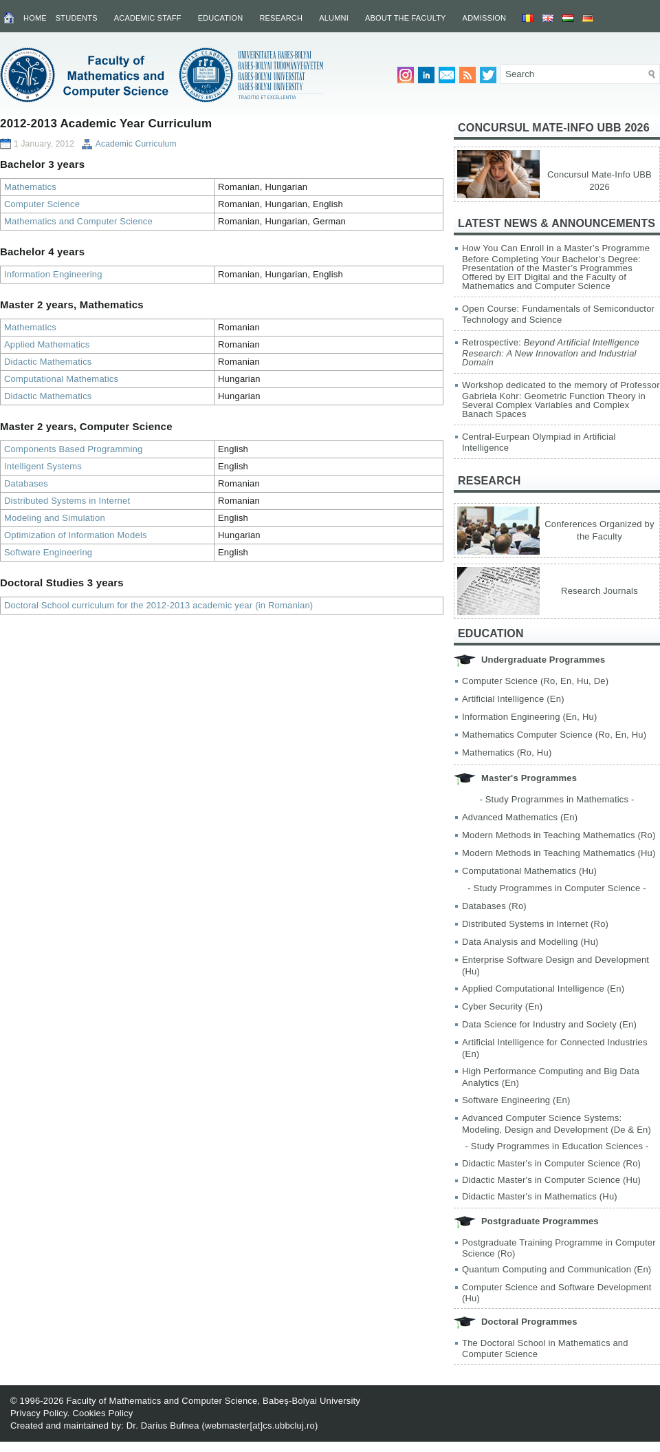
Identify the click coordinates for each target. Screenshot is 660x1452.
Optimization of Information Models (75, 535)
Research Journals (599, 591)
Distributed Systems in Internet (67, 500)
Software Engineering (48, 552)
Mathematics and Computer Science (78, 221)
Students (77, 18)
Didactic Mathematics (48, 361)
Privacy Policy (38, 1413)
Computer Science (42, 204)
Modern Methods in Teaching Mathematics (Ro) (559, 835)
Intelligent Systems (43, 466)
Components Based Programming (73, 449)
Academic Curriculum (136, 144)
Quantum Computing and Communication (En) (556, 1269)
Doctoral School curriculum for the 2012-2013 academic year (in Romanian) (158, 605)
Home (35, 18)
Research (280, 18)
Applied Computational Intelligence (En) (543, 988)
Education (220, 18)
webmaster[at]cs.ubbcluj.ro (260, 1425)
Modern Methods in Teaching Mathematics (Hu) (559, 853)
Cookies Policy (102, 1413)
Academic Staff (148, 18)
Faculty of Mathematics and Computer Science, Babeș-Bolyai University (213, 1401)
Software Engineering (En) (516, 1100)
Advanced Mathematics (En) (520, 817)
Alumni (334, 18)
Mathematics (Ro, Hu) (506, 752)
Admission (485, 18)
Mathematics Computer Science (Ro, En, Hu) (554, 734)
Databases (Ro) (494, 906)
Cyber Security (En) (502, 1006)
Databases (26, 483)
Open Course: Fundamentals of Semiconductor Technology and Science (558, 314)
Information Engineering (53, 274)
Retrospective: (550, 352)
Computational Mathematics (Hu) (529, 871)
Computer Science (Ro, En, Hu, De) (535, 681)
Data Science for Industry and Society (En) (549, 1024)
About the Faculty (405, 18)
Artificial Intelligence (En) (513, 699)
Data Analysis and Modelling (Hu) (530, 942)
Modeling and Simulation (54, 518)
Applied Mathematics (46, 344)
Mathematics (30, 187)
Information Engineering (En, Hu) (529, 717)
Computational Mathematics (61, 379)
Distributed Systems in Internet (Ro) (535, 924)
